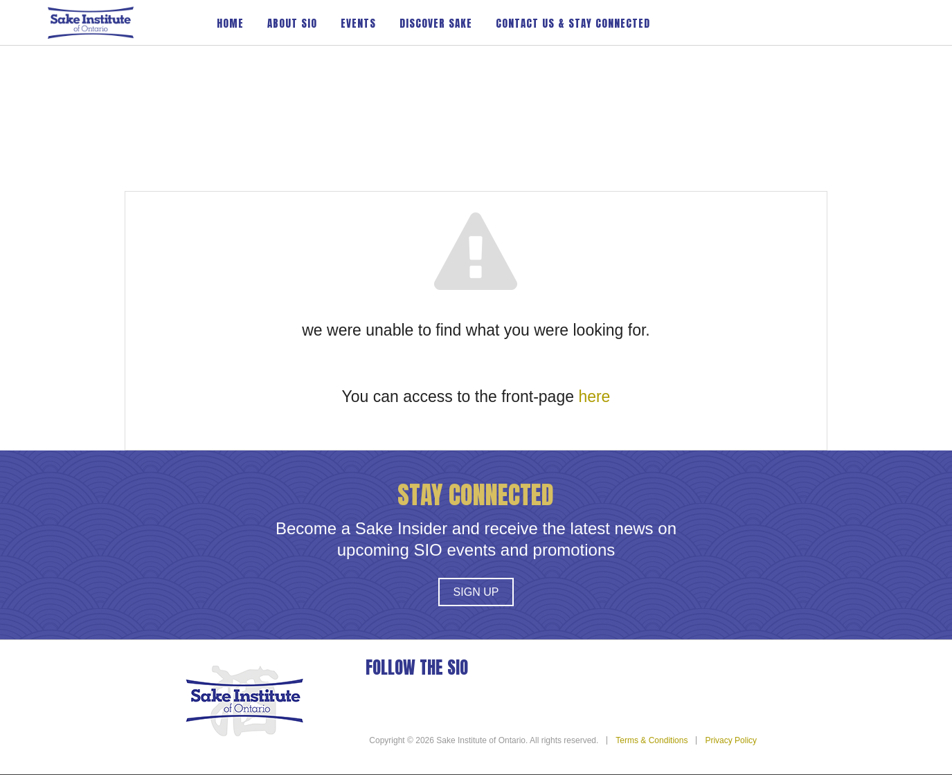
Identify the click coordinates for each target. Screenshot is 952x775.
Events (358, 23)
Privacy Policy (731, 740)
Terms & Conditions (652, 740)
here (594, 396)
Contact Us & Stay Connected (573, 23)
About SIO (292, 23)
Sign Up (476, 593)
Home (230, 23)
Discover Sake (435, 23)
